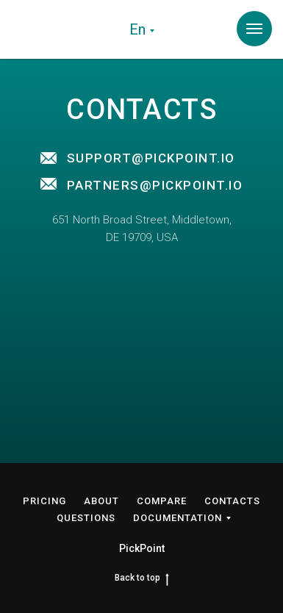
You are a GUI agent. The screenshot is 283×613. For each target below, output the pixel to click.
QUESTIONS (86, 517)
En (137, 29)
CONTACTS (232, 500)
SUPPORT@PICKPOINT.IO (151, 158)
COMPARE (162, 500)
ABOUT (101, 500)
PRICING (44, 500)
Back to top (142, 578)
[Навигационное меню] (254, 29)
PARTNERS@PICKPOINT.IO (155, 185)
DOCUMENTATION (177, 517)
